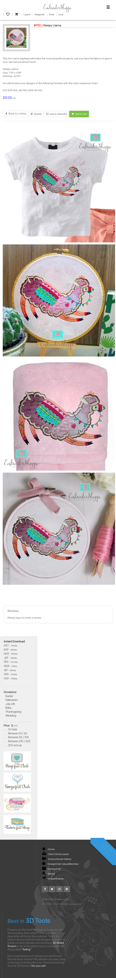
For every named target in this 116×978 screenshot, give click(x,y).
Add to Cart (79, 114)
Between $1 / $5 (15, 733)
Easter (9, 696)
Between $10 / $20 (17, 741)
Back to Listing (15, 113)
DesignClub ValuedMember (60, 864)
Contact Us (51, 869)
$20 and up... (13, 745)
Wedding (10, 715)
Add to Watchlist (56, 114)
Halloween (11, 700)
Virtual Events (53, 879)
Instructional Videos (56, 859)
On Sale (10, 729)
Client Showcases (55, 854)
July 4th (10, 704)
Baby (8, 708)
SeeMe (36, 114)
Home (48, 849)
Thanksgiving (13, 712)
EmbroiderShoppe (57, 8)
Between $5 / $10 (16, 737)
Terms (48, 874)
